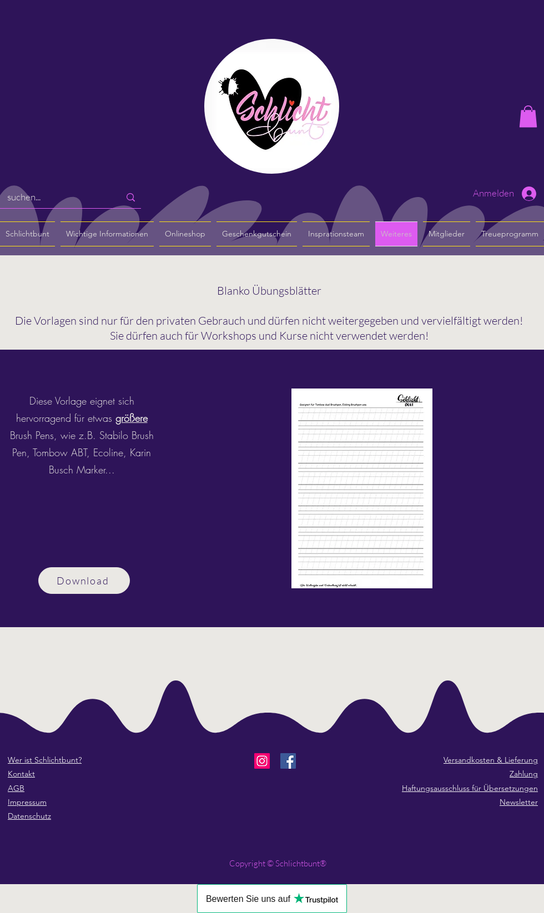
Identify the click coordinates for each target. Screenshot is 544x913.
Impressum (27, 802)
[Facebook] (288, 761)
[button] (528, 116)
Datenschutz (29, 816)
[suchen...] (55, 197)
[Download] (84, 580)
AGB (16, 788)
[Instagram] (262, 761)
